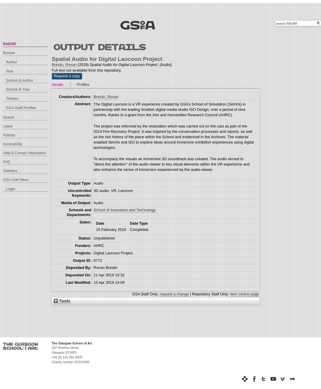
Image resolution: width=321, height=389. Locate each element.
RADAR (9, 44)
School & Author (19, 80)
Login (10, 189)
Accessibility (12, 144)
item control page (244, 294)
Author (11, 62)
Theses (12, 98)
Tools (62, 301)
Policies (9, 135)
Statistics (10, 171)
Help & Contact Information (24, 153)
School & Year (18, 89)
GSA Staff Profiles (21, 107)
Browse (9, 53)
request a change (174, 294)
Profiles (83, 84)
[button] (67, 76)
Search (8, 117)
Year (10, 71)
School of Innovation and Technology (125, 210)
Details (57, 84)
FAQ (6, 162)
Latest (8, 126)
